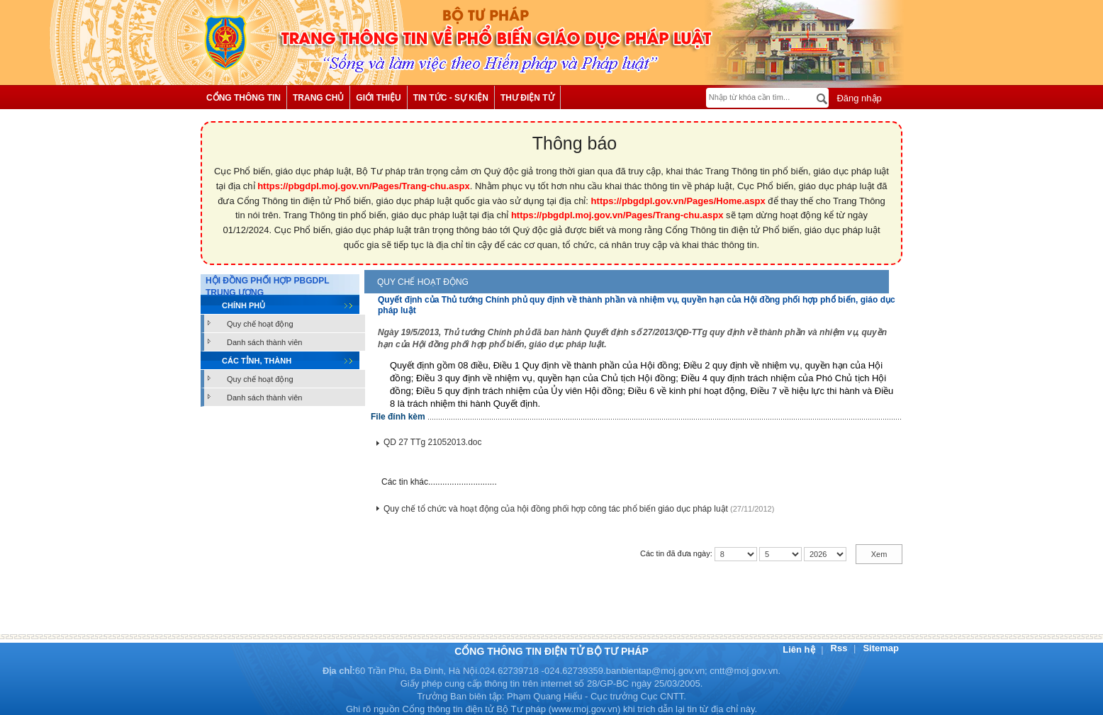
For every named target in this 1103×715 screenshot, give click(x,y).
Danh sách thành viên (264, 342)
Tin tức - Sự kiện (450, 98)
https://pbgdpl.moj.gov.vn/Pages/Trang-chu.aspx (363, 186)
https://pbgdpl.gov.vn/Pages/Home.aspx (678, 201)
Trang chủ (318, 98)
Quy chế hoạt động (260, 324)
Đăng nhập (858, 98)
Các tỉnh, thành (256, 360)
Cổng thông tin (243, 98)
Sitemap (881, 648)
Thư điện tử (527, 98)
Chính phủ (243, 305)
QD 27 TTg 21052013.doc (432, 442)
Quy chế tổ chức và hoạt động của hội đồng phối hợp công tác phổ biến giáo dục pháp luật (555, 509)
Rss (840, 648)
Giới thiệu (378, 98)
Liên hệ (800, 649)
